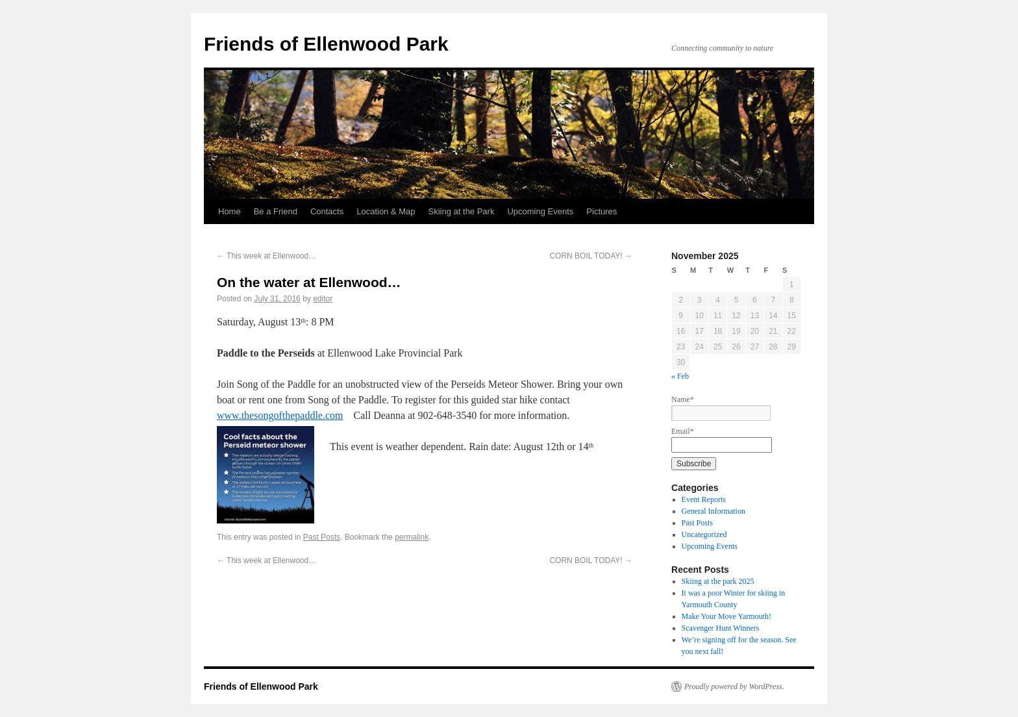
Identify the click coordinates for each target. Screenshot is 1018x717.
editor (322, 298)
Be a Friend (275, 211)
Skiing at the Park (461, 211)
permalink (411, 537)
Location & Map (385, 211)
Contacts (326, 211)
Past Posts (321, 537)
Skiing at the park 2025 (718, 581)
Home (229, 211)
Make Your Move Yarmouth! (726, 616)
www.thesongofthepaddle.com (280, 415)
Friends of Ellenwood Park (326, 44)
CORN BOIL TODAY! (590, 255)
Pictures (601, 211)
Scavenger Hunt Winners (721, 628)
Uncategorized (704, 534)
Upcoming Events (540, 211)
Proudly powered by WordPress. (734, 686)
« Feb (680, 376)
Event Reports (704, 499)
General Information (713, 511)
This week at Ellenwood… (266, 255)
